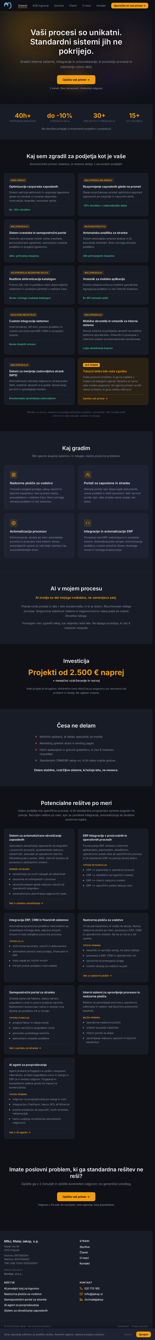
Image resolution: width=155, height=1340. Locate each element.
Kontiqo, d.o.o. (13, 1274)
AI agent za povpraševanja (21, 1305)
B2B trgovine (41, 5)
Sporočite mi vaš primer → (130, 5)
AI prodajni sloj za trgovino (21, 1288)
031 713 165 (90, 1288)
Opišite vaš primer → (76, 79)
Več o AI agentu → (20, 1132)
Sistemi (22, 5)
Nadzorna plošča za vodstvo (23, 1294)
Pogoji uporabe (140, 1326)
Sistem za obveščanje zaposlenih (26, 1310)
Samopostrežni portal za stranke (25, 1299)
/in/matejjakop (91, 1299)
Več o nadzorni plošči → (97, 978)
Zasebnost (123, 1326)
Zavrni (127, 1334)
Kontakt (101, 5)
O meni (86, 5)
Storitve (59, 5)
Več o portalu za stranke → (25, 1050)
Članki (73, 5)
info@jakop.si (91, 1294)
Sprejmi (143, 1334)
